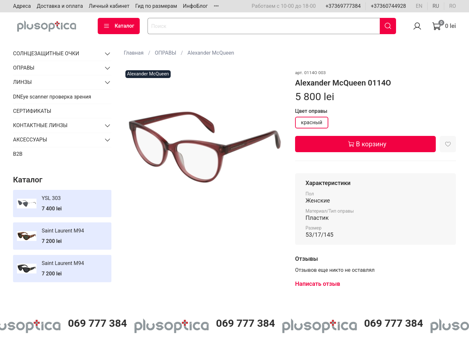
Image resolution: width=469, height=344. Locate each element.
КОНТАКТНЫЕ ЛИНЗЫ (40, 125)
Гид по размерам (156, 6)
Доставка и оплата (60, 6)
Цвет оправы (311, 111)
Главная (134, 53)
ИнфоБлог (195, 6)
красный (311, 122)
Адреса (22, 6)
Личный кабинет (109, 6)
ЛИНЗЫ (22, 82)
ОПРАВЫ (165, 53)
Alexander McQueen (211, 53)
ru (436, 6)
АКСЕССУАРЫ (30, 140)
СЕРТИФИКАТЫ (32, 111)
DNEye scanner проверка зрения (52, 97)
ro (452, 6)
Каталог (118, 26)
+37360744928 (388, 6)
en (419, 6)
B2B (17, 154)
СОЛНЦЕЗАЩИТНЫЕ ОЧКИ (46, 53)
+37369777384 (343, 6)
